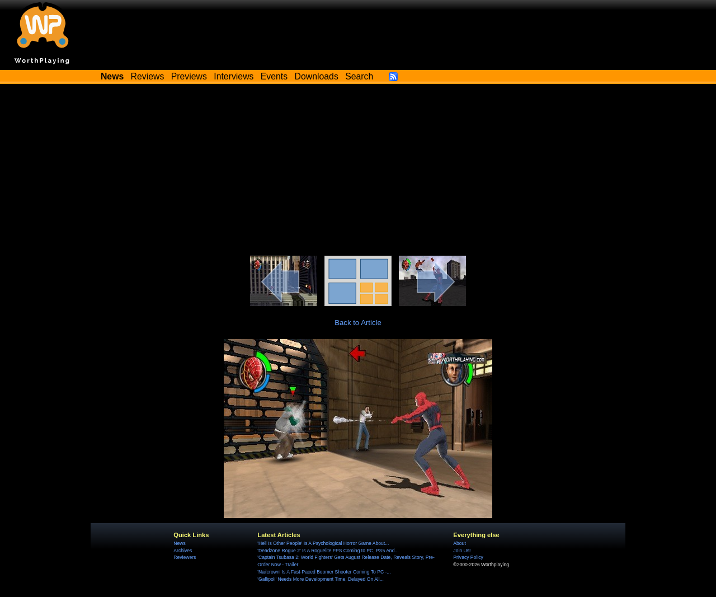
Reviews (147, 76)
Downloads (316, 76)
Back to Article (358, 322)
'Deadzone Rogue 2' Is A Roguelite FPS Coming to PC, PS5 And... (327, 550)
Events (274, 76)
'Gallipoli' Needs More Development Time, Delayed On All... (320, 579)
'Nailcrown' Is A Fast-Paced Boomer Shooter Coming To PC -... (323, 572)
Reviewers (184, 557)
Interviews (233, 76)
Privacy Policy (468, 557)
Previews (189, 76)
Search (359, 76)
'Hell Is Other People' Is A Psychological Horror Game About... (323, 543)
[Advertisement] (358, 171)
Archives (182, 550)
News (179, 543)
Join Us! (461, 550)
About (459, 543)
